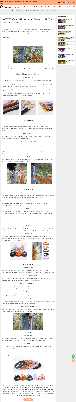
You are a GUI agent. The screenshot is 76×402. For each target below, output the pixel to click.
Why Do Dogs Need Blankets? (69, 32)
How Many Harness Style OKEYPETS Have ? (70, 55)
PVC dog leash (11, 64)
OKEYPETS (3, 10)
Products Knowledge (20, 10)
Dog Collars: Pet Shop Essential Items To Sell (70, 20)
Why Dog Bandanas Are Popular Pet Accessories (70, 26)
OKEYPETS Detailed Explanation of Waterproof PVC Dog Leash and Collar (41, 10)
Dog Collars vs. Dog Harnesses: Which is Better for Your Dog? (70, 38)
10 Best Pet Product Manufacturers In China (70, 61)
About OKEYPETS (10, 10)
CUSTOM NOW (28, 399)
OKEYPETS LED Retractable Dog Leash (69, 49)
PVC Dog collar (39, 301)
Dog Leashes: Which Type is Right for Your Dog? (70, 44)
